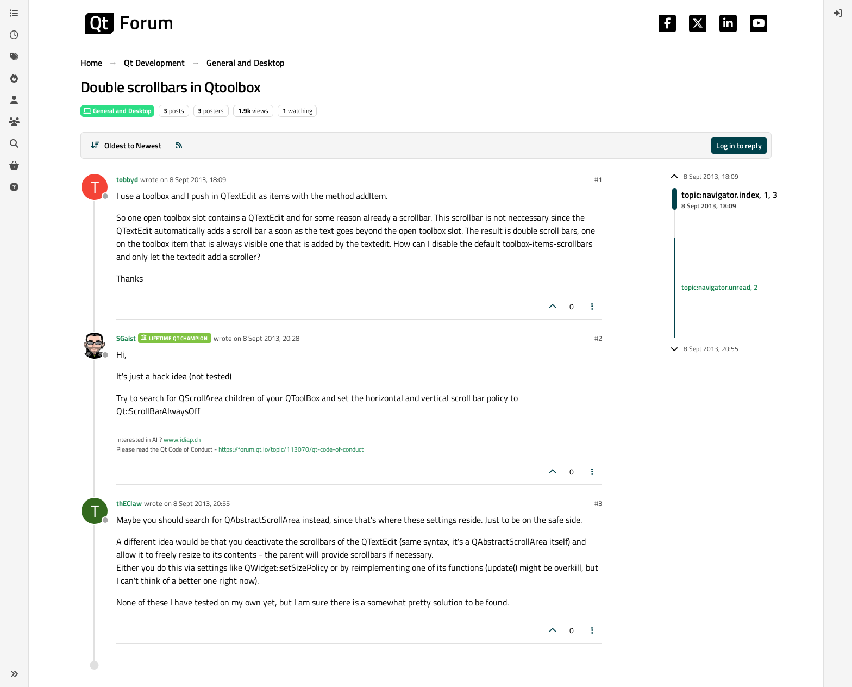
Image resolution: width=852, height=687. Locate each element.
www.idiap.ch (182, 439)
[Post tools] (593, 306)
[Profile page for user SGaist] (95, 346)
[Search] (14, 143)
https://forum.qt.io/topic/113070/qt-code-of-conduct (291, 449)
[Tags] (14, 56)
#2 (598, 338)
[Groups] (14, 121)
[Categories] (14, 13)
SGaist (126, 338)
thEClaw (129, 503)
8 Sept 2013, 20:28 (271, 338)
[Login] (838, 13)
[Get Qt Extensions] (14, 165)
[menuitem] (838, 13)
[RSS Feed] (179, 145)
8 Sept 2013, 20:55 (201, 503)
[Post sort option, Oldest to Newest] (125, 145)
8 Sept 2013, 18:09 (198, 179)
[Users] (14, 100)
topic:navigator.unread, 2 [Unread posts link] (719, 287)
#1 (598, 179)
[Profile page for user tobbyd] (95, 187)
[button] (14, 674)
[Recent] (14, 34)
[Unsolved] (14, 187)
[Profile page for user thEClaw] (95, 511)
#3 (598, 503)
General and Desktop (117, 110)
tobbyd (127, 179)
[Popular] (14, 78)
